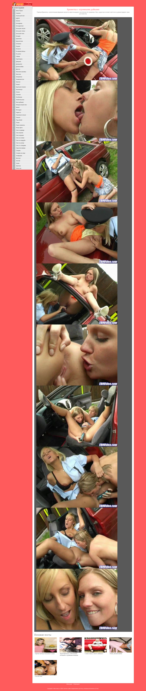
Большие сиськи (20, 28)
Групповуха (19, 59)
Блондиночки (19, 26)
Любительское (20, 99)
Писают (18, 117)
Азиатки (18, 13)
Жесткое (18, 74)
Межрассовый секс (21, 105)
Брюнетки (18, 38)
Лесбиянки (19, 97)
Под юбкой (19, 120)
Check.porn (76, 684)
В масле (18, 49)
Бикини (18, 21)
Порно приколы (20, 125)
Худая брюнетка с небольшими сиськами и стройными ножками (69, 654)
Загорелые (19, 77)
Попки (17, 122)
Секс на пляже (20, 138)
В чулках (18, 54)
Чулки (17, 163)
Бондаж (18, 36)
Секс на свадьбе (20, 140)
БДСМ (18, 18)
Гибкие (18, 56)
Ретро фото (19, 127)
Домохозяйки (19, 66)
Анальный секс (20, 15)
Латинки (18, 94)
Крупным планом (21, 87)
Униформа (19, 155)
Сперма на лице (20, 153)
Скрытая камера (20, 148)
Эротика (18, 166)
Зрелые (18, 82)
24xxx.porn (69, 684)
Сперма (18, 150)
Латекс (18, 92)
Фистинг (18, 158)
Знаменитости (20, 79)
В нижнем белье (20, 51)
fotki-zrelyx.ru (57, 688)
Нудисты (18, 112)
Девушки (18, 61)
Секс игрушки (20, 135)
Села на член (38, 676)
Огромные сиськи (21, 115)
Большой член (20, 33)
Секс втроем (19, 132)
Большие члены (20, 31)
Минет (18, 107)
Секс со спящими (21, 145)
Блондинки (19, 23)
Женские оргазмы (21, 71)
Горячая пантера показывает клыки (45, 653)
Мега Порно (19, 10)
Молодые (18, 110)
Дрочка (18, 69)
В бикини (18, 43)
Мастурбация (20, 102)
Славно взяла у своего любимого (94, 653)
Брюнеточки (19, 41)
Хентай (18, 160)
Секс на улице (20, 143)
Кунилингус (19, 89)
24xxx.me (18, 168)
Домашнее (19, 64)
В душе (18, 46)
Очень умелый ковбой (116, 653)
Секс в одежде (20, 130)
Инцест (18, 84)
